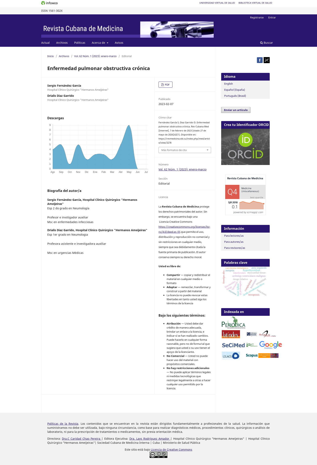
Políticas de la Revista (62, 424)
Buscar (266, 43)
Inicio (50, 56)
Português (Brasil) (235, 96)
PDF (167, 84)
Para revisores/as (234, 248)
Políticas (79, 43)
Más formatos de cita (174, 150)
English (228, 83)
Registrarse (257, 17)
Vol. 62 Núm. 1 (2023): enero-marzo (95, 56)
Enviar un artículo (236, 110)
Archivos (62, 43)
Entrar (272, 17)
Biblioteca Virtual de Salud (255, 2)
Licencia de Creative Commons (171, 449)
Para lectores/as (234, 235)
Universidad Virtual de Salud (217, 2)
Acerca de (99, 43)
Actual (45, 43)
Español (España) (234, 90)
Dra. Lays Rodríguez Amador (149, 439)
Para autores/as (233, 242)
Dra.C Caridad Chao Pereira (81, 439)
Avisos (119, 43)
